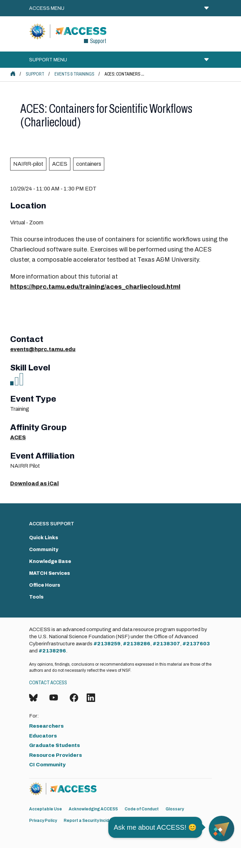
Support (35, 74)
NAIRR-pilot (28, 164)
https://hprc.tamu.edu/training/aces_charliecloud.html (95, 286)
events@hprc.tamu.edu (42, 349)
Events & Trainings (74, 74)
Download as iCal (34, 483)
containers (88, 164)
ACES (59, 164)
